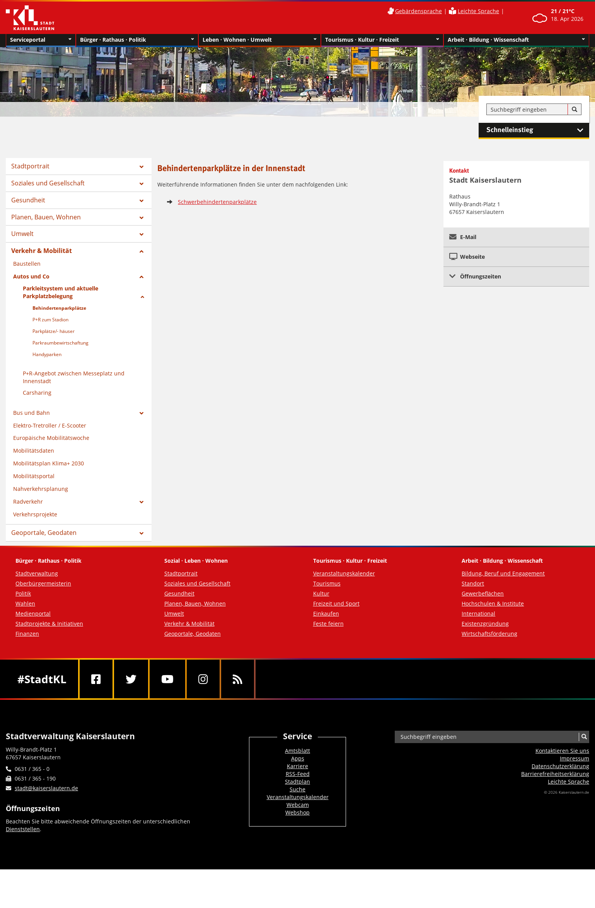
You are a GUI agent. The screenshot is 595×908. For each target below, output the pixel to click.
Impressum (574, 758)
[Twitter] (131, 679)
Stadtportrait (30, 166)
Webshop (297, 812)
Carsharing (37, 392)
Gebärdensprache (418, 11)
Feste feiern (328, 623)
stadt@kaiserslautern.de (46, 788)
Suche (297, 789)
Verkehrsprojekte (35, 514)
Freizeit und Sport (336, 603)
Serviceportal (41, 40)
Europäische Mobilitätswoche (51, 437)
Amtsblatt (297, 750)
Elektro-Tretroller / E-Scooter (49, 425)
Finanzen (27, 633)
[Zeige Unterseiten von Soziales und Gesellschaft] (141, 184)
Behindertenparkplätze (59, 308)
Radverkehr (28, 501)
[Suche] (574, 109)
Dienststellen (23, 829)
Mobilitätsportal (34, 476)
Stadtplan (297, 781)
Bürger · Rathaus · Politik (137, 40)
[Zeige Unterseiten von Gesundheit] (141, 201)
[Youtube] (167, 679)
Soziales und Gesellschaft (48, 183)
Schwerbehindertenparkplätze (217, 201)
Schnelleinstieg (537, 130)
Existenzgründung (485, 623)
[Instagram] (203, 679)
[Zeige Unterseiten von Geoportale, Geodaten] (141, 533)
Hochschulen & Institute (493, 603)
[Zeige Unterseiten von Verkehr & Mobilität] (141, 251)
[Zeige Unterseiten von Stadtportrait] (141, 167)
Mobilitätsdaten (33, 450)
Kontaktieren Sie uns (562, 750)
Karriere (297, 766)
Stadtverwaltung (36, 573)
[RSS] (237, 679)
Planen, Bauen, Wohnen (46, 217)
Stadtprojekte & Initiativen (49, 623)
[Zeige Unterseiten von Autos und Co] (141, 277)
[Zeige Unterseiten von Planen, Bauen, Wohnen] (141, 218)
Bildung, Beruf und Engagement (503, 573)
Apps (297, 758)
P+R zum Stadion (50, 319)
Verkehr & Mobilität (41, 250)
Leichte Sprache (478, 11)
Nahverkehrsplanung (40, 488)
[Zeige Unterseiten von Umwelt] (141, 234)
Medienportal (33, 613)
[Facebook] (96, 679)
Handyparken (46, 354)
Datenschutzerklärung (560, 766)
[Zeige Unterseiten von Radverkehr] (141, 502)
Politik (23, 593)
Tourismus (327, 583)
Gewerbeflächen (483, 593)
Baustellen (27, 263)
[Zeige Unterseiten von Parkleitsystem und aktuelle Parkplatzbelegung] (142, 297)
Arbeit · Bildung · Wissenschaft (516, 40)
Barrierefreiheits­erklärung (555, 773)
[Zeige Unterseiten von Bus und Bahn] (141, 413)
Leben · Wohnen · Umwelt (260, 40)
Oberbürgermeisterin (43, 583)
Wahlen (25, 603)
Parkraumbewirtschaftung (60, 342)
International (478, 613)
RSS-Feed (298, 773)
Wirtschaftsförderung (489, 633)
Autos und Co (31, 276)
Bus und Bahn (31, 412)
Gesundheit (28, 200)
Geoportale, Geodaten (44, 532)
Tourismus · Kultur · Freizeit (382, 40)
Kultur (321, 593)
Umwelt (22, 233)
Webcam (297, 804)
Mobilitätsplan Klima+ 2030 (48, 463)
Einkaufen (326, 613)
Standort (473, 583)
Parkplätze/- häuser (53, 331)
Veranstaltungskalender (344, 573)
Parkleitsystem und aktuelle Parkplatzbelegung (60, 292)
